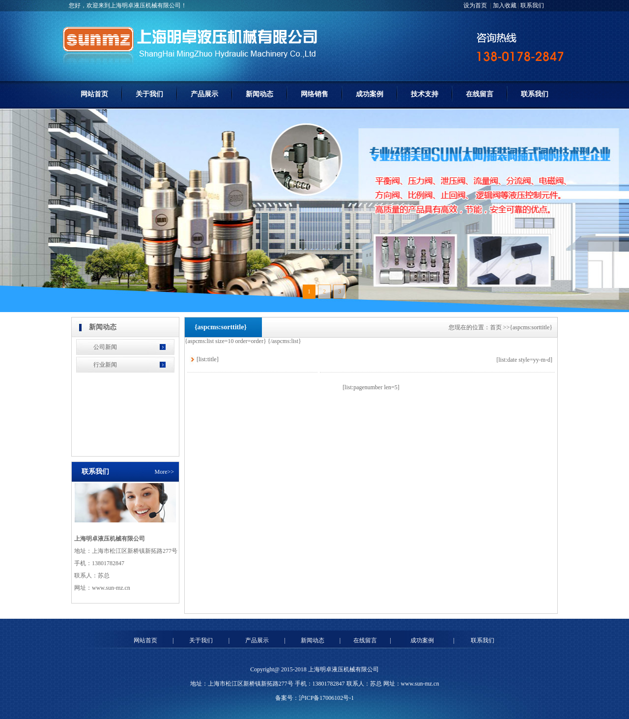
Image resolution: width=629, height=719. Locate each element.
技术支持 (424, 94)
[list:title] (208, 359)
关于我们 (149, 94)
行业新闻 (105, 364)
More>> (164, 471)
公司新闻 (105, 347)
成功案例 (369, 94)
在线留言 (479, 94)
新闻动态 (259, 94)
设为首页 (475, 5)
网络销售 (314, 94)
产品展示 (204, 94)
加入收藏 (504, 5)
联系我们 (532, 5)
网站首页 (94, 94)
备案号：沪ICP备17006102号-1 (314, 697)
